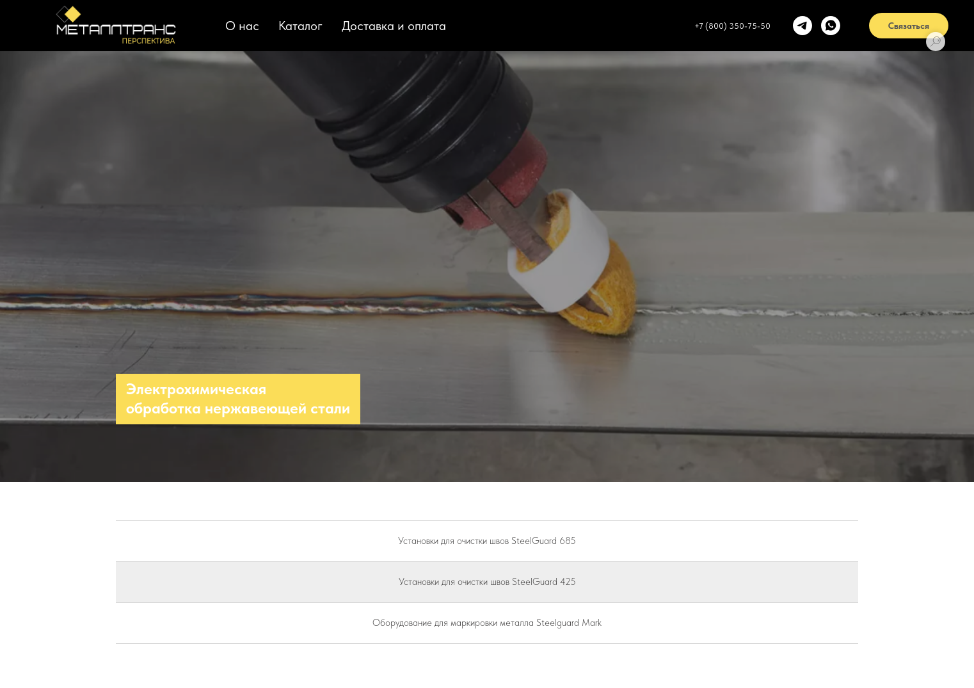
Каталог (300, 25)
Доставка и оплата (394, 25)
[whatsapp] (830, 25)
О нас (242, 25)
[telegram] (802, 25)
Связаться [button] (908, 25)
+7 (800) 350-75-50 (732, 26)
